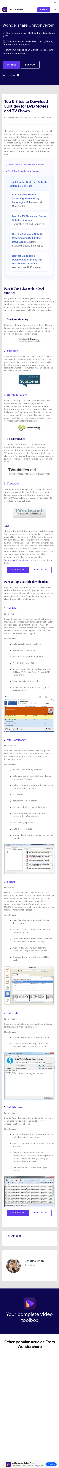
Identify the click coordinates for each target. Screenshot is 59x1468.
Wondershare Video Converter (18, 560)
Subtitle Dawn (15, 1107)
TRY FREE (11, 64)
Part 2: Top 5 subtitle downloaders (23, 171)
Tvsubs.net (13, 483)
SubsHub (12, 1013)
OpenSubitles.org (17, 394)
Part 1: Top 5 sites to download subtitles (26, 164)
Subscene (12, 350)
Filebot (11, 881)
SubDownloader (16, 739)
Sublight (12, 608)
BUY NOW (30, 64)
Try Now (44, 9)
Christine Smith (12, 117)
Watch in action (10, 75)
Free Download (18, 570)
